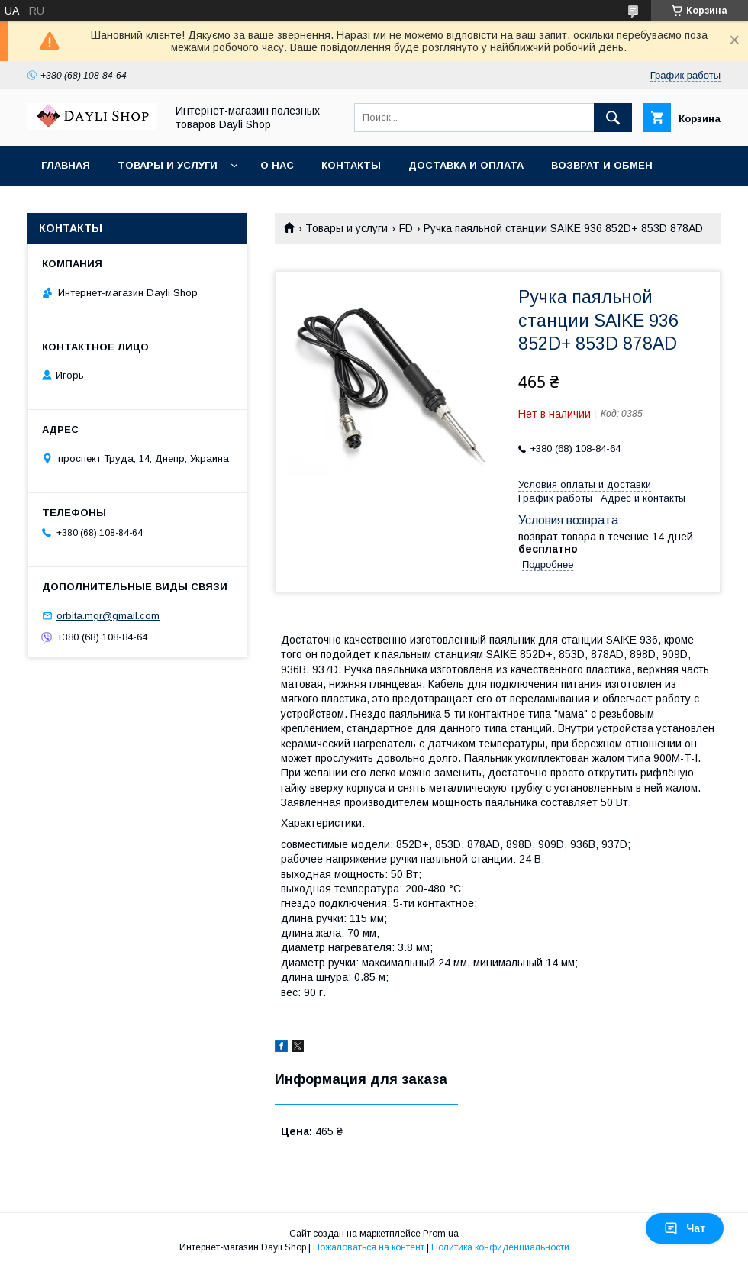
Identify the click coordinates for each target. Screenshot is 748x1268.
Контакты (351, 165)
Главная (65, 165)
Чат (684, 1228)
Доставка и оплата (466, 165)
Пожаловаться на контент (368, 1247)
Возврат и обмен (602, 165)
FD (406, 228)
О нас (277, 165)
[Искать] (613, 117)
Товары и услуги (168, 165)
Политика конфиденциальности (500, 1247)
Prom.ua (441, 1233)
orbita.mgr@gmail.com (108, 615)
